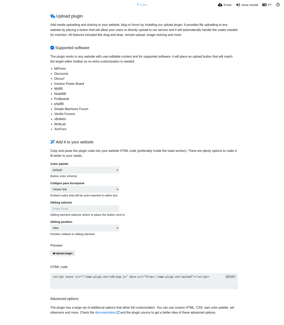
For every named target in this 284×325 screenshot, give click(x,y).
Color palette (59, 163)
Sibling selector (61, 202)
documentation (105, 312)
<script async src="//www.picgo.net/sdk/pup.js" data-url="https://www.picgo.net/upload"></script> (144, 281)
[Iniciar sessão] (246, 5)
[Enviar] (225, 5)
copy (230, 277)
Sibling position (61, 221)
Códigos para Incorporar (67, 183)
